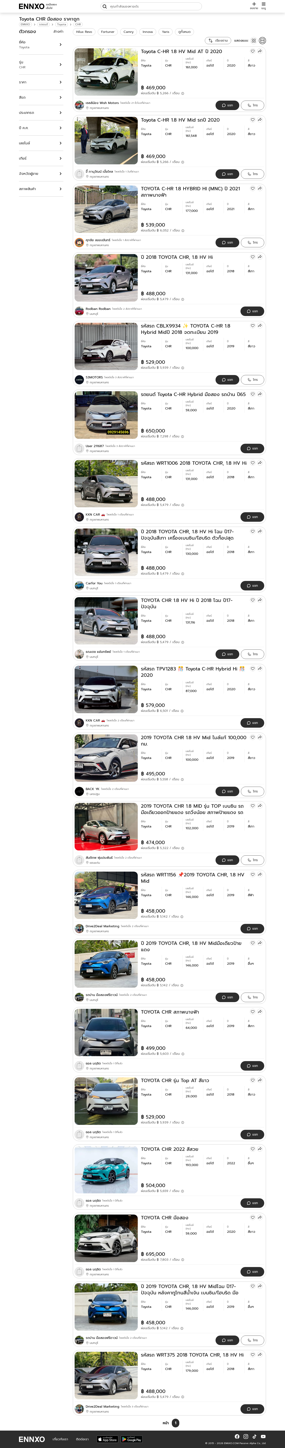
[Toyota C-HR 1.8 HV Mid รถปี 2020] (106, 140)
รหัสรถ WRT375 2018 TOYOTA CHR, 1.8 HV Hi (192, 1355)
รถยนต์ (43, 24)
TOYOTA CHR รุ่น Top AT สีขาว (175, 1080)
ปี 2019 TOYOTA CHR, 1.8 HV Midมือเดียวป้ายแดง (191, 946)
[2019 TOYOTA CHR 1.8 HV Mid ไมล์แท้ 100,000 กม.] (106, 758)
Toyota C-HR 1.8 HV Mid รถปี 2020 (180, 120)
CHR (78, 24)
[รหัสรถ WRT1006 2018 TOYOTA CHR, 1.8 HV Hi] (106, 483)
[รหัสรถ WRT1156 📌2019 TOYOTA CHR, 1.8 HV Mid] (106, 895)
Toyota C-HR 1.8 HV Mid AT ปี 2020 (181, 51)
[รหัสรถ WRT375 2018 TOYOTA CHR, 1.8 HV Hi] (106, 1375)
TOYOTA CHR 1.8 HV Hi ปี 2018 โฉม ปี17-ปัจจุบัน (187, 603)
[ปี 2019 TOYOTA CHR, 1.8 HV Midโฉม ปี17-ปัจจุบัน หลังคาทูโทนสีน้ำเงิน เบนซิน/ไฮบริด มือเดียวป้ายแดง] (106, 1307)
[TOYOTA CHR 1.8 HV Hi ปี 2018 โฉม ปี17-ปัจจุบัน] (106, 621)
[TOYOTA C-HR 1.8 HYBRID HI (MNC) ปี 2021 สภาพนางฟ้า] (106, 209)
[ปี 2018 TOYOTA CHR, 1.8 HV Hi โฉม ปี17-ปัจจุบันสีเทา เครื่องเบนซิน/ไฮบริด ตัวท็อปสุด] (106, 552)
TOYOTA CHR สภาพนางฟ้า (170, 1012)
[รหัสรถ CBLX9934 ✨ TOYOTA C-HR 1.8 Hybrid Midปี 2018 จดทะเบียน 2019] (106, 346)
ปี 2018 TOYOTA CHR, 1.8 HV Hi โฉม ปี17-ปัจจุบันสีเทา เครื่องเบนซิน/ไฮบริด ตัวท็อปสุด (187, 534)
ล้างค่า (58, 31)
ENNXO (25, 24)
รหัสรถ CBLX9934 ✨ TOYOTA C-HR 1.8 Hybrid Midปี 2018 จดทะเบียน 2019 (185, 329)
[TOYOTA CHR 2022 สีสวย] (106, 1169)
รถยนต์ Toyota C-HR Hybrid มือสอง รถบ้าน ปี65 (193, 394)
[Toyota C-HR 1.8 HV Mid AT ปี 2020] (106, 72)
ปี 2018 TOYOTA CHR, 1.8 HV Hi (177, 257)
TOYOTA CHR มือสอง (164, 1218)
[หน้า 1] (175, 1423)
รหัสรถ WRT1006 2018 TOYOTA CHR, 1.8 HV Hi (194, 463)
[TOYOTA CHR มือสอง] (106, 1238)
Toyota (61, 24)
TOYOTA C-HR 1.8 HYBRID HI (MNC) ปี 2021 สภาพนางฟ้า (190, 192)
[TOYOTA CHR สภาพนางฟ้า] (106, 1032)
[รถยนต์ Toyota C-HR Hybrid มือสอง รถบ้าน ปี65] (106, 415)
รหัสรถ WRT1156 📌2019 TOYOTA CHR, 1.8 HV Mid (192, 878)
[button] (237, 1436)
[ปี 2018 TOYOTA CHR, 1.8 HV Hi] (106, 277)
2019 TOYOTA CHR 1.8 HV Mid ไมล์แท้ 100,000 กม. (193, 740)
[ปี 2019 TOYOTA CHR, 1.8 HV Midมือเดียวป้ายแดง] (106, 963)
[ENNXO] (31, 6)
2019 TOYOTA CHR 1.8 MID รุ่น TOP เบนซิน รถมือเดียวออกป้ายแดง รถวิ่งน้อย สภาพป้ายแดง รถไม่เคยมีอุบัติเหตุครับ (192, 809)
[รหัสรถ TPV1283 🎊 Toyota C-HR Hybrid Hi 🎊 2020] (106, 689)
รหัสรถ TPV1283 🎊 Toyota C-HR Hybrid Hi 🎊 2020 (193, 672)
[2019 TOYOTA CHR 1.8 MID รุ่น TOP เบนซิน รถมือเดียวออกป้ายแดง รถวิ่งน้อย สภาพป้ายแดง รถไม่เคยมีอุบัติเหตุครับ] (106, 826)
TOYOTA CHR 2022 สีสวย (169, 1149)
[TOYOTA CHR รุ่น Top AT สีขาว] (106, 1101)
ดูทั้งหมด (184, 32)
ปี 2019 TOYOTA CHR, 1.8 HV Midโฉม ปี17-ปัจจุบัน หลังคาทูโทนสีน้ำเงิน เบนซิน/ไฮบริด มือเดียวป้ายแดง (189, 1289)
